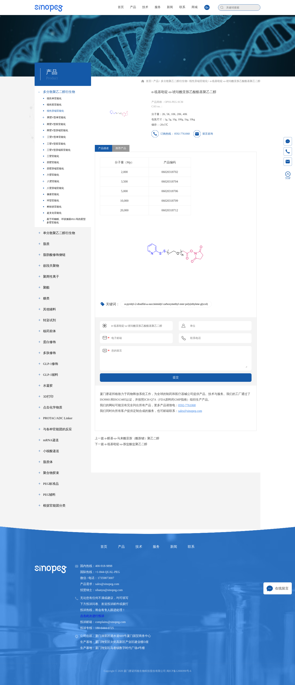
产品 (118, 547)
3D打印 (48, 396)
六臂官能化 (51, 174)
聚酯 (46, 287)
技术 (137, 547)
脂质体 (48, 462)
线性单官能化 (52, 98)
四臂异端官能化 (53, 168)
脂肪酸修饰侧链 (54, 255)
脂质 (46, 244)
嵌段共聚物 (51, 265)
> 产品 (155, 81)
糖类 (46, 298)
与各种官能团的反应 (57, 429)
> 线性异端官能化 (197, 81)
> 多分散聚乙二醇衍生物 (173, 81)
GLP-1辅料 (50, 375)
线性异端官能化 (53, 110)
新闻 (176, 547)
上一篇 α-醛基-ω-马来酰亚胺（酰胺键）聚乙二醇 (127, 438)
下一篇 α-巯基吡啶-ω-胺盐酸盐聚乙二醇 (121, 444)
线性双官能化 (52, 104)
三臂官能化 (51, 156)
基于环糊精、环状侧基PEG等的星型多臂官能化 (64, 221)
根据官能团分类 (54, 505)
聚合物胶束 (51, 473)
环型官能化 (51, 200)
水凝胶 (48, 385)
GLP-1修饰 (50, 364)
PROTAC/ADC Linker (57, 418)
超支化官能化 (52, 212)
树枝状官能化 (52, 206)
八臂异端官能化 (53, 188)
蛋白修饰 (49, 342)
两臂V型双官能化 (54, 124)
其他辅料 (49, 309)
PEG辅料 (49, 494)
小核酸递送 (51, 451)
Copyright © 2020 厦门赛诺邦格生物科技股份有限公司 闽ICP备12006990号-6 (147, 671)
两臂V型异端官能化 (55, 130)
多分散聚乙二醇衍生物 (59, 92)
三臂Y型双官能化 (54, 143)
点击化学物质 (52, 407)
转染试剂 (49, 320)
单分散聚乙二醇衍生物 (59, 233)
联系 (196, 547)
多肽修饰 (49, 353)
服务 (157, 547)
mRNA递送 (51, 440)
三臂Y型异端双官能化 (57, 150)
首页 (148, 81)
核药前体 (49, 331)
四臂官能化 (51, 162)
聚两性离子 (51, 276)
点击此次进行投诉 (92, 616)
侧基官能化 (51, 194)
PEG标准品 (51, 484)
